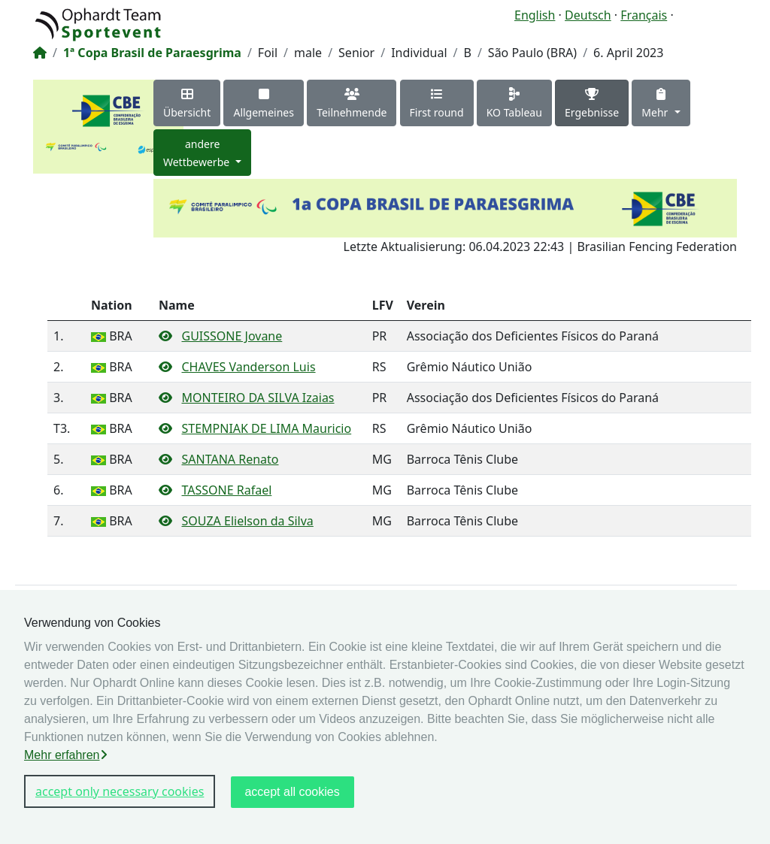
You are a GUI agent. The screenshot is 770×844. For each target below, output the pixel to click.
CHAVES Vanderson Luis (248, 366)
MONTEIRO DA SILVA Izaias (257, 397)
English (534, 15)
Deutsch (588, 15)
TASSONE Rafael (226, 490)
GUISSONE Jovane (231, 336)
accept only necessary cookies (119, 791)
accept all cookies (291, 791)
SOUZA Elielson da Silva (247, 521)
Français (643, 15)
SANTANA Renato (229, 459)
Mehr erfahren (66, 755)
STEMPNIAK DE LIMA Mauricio (266, 428)
